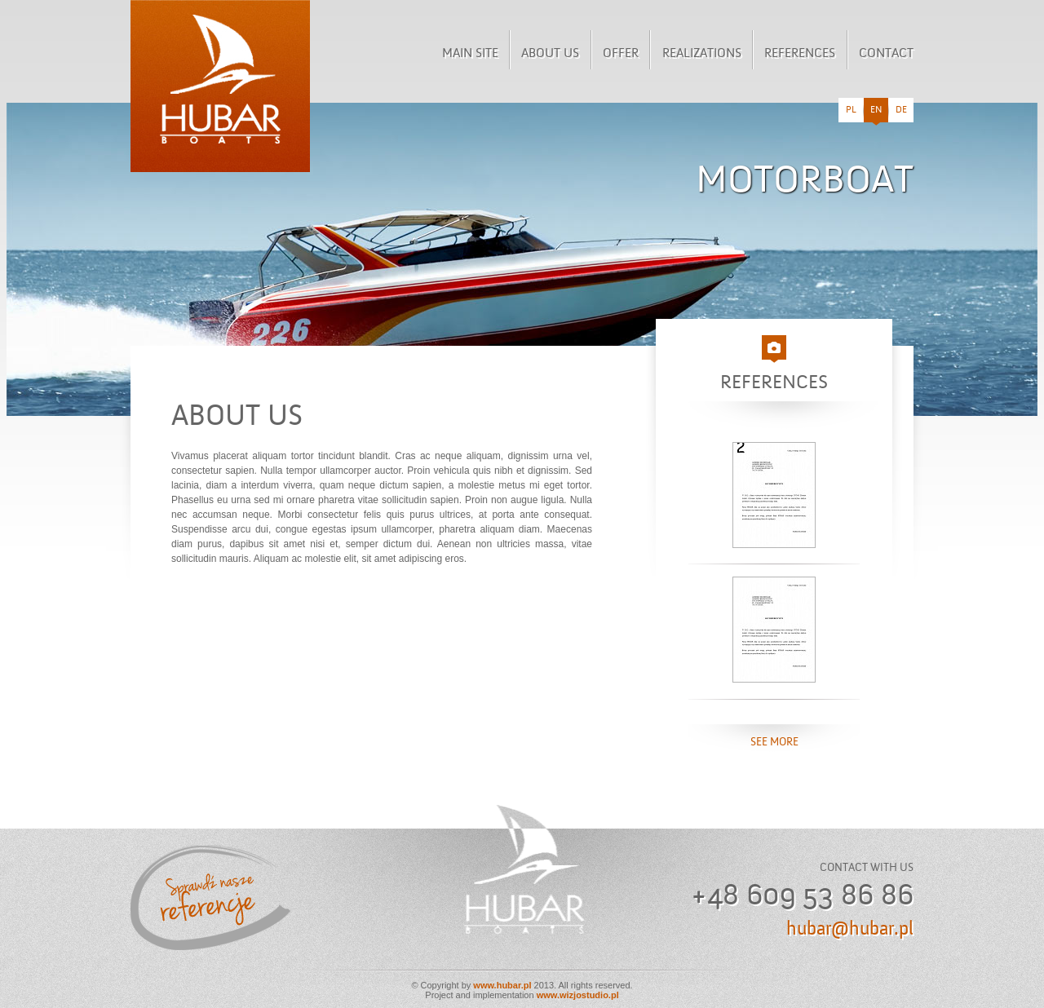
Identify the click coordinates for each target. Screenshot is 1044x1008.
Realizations (701, 53)
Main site (470, 53)
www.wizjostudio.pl (578, 995)
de (901, 110)
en (876, 113)
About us (550, 53)
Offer (621, 53)
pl (851, 110)
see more (774, 742)
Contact (886, 53)
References (799, 53)
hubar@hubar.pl (850, 929)
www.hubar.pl (502, 985)
